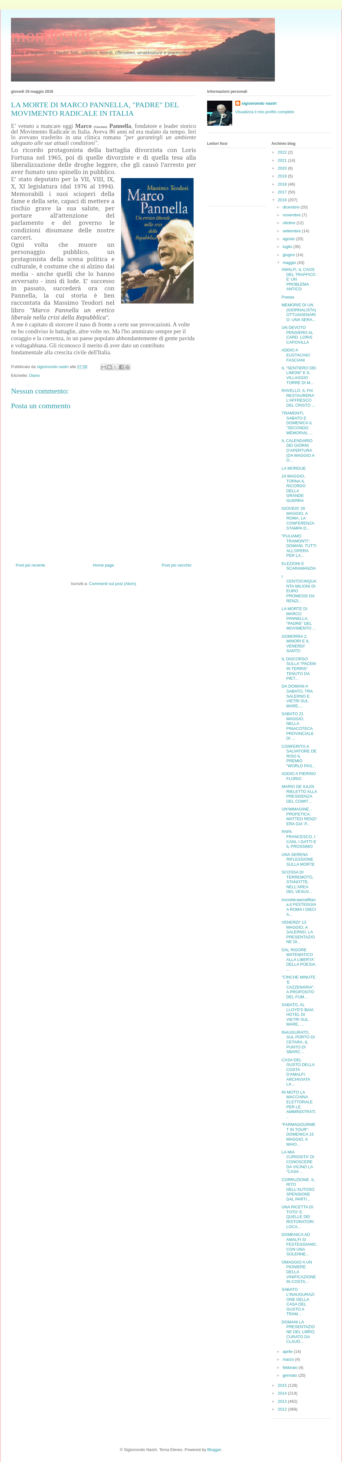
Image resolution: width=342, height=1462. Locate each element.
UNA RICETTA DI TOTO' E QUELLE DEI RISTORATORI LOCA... (297, 1217)
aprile (288, 1351)
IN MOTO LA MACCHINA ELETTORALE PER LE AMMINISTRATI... (298, 1104)
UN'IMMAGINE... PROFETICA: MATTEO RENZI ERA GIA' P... (298, 816)
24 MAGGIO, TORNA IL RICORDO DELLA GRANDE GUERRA (293, 488)
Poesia (287, 297)
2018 (283, 184)
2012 (283, 1409)
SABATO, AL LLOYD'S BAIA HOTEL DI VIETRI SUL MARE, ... (297, 1014)
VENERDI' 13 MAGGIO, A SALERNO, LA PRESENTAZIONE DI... (298, 932)
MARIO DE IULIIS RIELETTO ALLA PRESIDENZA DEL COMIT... (299, 794)
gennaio (290, 1375)
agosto (289, 238)
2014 (283, 1393)
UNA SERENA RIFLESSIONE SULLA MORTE (298, 859)
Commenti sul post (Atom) (112, 583)
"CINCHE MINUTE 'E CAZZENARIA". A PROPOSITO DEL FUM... (298, 987)
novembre (292, 215)
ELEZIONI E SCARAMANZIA (298, 566)
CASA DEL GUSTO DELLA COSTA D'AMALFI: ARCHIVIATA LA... (297, 1072)
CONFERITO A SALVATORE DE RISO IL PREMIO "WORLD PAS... (299, 756)
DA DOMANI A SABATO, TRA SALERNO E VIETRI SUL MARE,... (297, 696)
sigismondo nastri (259, 103)
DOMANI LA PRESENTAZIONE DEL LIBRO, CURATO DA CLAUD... (298, 1332)
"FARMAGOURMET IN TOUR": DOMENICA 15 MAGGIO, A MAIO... (298, 1134)
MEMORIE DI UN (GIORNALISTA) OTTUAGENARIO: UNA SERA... (298, 312)
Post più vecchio (176, 565)
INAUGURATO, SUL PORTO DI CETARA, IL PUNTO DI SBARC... (298, 1042)
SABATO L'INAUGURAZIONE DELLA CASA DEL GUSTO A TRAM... (297, 1301)
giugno (289, 254)
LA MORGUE (293, 468)
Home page (103, 565)
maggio (290, 262)
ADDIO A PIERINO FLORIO (298, 776)
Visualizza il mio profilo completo (264, 111)
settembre (292, 231)
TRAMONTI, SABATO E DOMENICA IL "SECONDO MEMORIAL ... (296, 423)
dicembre (292, 207)
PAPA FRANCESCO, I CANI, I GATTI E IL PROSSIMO (298, 839)
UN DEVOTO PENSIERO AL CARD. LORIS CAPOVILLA (297, 335)
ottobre (290, 222)
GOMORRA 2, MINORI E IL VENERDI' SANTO (295, 643)
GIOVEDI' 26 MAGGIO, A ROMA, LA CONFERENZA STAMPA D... (297, 518)
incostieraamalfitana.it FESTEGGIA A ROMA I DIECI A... (298, 907)
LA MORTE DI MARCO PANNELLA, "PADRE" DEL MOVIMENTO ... (298, 618)
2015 (283, 1385)
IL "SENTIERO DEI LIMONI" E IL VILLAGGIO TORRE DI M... (298, 375)
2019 (283, 176)
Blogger (214, 1449)
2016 (283, 200)
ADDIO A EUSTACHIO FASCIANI (295, 355)
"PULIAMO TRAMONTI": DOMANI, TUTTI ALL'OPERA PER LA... (298, 546)
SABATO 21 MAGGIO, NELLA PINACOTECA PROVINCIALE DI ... (297, 726)
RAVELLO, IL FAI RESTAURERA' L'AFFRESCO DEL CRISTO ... (298, 398)
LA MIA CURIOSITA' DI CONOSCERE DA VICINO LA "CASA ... (297, 1162)
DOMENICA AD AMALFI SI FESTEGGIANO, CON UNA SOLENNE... (299, 1244)
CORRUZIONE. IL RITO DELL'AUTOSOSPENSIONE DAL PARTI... (297, 1189)
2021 (283, 160)
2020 (283, 168)
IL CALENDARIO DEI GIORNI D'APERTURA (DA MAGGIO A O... (297, 450)
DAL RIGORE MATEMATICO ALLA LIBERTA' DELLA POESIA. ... (298, 959)
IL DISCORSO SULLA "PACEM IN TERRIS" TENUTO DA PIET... (298, 669)
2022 (283, 152)
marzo (289, 1359)
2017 (283, 192)
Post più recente (30, 565)
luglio (288, 246)
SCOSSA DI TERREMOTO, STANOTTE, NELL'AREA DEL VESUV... (297, 882)
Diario (34, 375)
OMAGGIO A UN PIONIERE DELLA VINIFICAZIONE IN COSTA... (298, 1272)
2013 (283, 1401)
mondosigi (50, 35)
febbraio (291, 1367)
